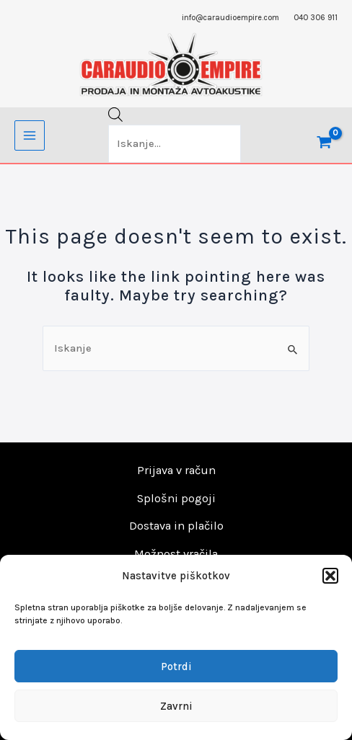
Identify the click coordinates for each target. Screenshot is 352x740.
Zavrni (176, 706)
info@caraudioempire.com (230, 17)
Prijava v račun (176, 470)
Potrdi (176, 666)
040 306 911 (316, 17)
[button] (330, 576)
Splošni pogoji (176, 498)
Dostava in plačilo (176, 525)
